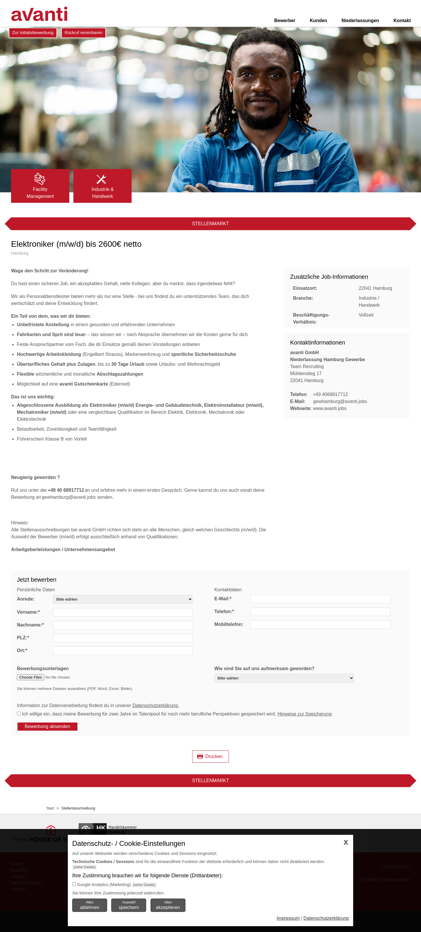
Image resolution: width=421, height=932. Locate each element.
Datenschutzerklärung (326, 918)
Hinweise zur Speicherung (304, 713)
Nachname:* (30, 624)
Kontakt (402, 20)
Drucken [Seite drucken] (214, 756)
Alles (89, 905)
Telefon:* (224, 611)
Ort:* (22, 650)
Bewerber (285, 20)
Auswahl (129, 905)
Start (50, 808)
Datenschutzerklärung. (155, 705)
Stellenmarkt (210, 223)
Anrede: (25, 599)
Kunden (318, 20)
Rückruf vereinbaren (83, 32)
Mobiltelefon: (228, 624)
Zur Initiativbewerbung (33, 32)
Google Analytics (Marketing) (104, 884)
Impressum (288, 918)
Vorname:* (28, 612)
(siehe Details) (84, 867)
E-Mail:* (222, 598)
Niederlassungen (360, 20)
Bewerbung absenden (47, 726)
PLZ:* (23, 637)
